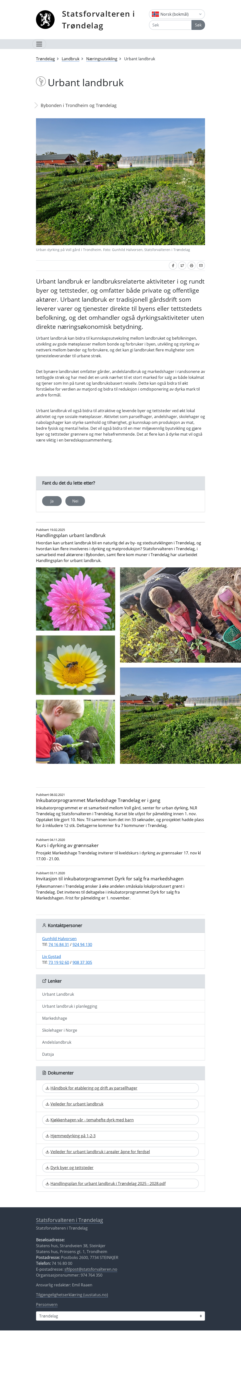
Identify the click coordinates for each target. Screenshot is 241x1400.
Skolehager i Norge (59, 1030)
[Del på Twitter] (182, 266)
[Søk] (170, 25)
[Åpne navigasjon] (39, 44)
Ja (52, 501)
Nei (75, 501)
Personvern (47, 1304)
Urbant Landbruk (58, 994)
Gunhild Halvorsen (59, 938)
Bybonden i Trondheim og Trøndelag (79, 105)
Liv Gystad (51, 956)
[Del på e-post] (201, 266)
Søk (198, 25)
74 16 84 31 (58, 944)
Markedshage (54, 1018)
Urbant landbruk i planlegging (69, 1006)
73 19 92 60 (58, 962)
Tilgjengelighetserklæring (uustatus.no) (72, 1294)
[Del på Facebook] (173, 266)
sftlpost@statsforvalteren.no (90, 1269)
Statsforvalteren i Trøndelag (98, 19)
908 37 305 (82, 962)
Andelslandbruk (56, 1042)
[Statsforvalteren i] (120, 1316)
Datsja (48, 1054)
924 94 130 (82, 944)
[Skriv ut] (191, 266)
